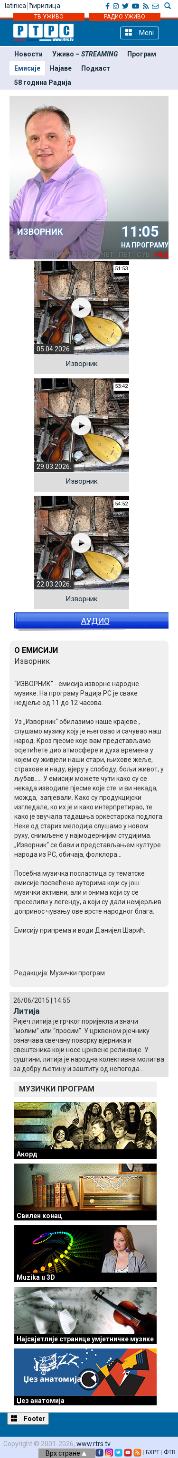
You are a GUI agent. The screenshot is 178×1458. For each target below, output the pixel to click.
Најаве (61, 68)
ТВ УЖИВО (49, 16)
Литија (26, 1011)
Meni (139, 32)
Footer (28, 1418)
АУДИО (95, 621)
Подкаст (95, 68)
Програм (141, 54)
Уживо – (85, 54)
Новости (28, 54)
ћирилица (44, 5)
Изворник (82, 363)
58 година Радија (42, 82)
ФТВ (170, 1452)
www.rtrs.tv (93, 1444)
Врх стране (66, 1453)
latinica (15, 5)
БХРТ (152, 1452)
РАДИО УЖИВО (124, 16)
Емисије (27, 68)
